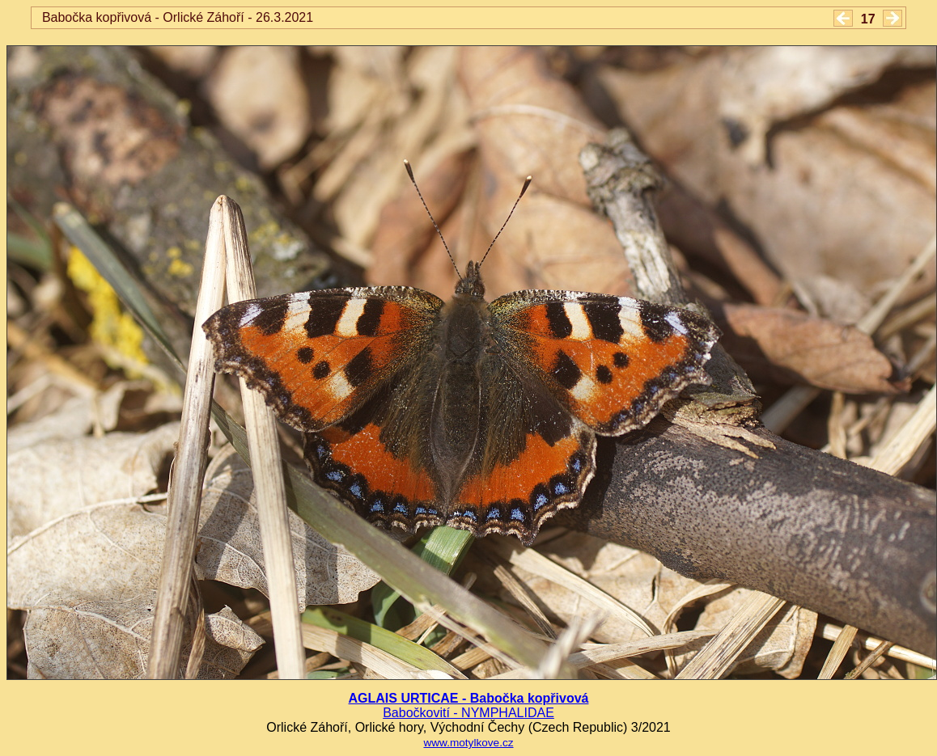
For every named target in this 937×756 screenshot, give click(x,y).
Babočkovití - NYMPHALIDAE (468, 713)
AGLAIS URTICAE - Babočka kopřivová (469, 698)
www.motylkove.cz (468, 743)
